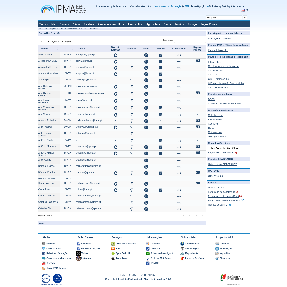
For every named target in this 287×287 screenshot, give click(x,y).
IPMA (41, 29)
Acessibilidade (192, 243)
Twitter (84, 253)
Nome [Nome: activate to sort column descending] (44, 48)
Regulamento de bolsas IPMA (223, 196)
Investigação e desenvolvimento (61, 29)
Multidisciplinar (215, 115)
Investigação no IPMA (219, 38)
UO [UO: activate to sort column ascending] (66, 48)
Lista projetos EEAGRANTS (222, 164)
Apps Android (123, 253)
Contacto (242, 6)
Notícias (50, 243)
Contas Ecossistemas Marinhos (224, 103)
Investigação (198, 6)
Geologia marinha (217, 136)
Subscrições (226, 248)
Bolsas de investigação (162, 253)
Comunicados (53, 248)
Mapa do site (191, 253)
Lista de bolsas (216, 187)
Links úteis (156, 248)
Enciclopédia (228, 6)
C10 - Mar (213, 74)
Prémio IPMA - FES (218, 50)
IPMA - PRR (214, 62)
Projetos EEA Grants (161, 258)
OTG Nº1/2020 (216, 176)
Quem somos (103, 6)
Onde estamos (120, 6)
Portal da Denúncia (194, 258)
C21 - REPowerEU (218, 87)
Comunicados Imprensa (58, 258)
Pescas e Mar (215, 119)
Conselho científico (140, 6)
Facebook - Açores (90, 248)
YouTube (50, 263)
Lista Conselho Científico (224, 148)
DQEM (211, 99)
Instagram (86, 258)
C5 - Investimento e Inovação (223, 66)
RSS (118, 248)
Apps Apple (122, 258)
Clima (211, 128)
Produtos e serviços (126, 243)
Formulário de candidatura (221, 192)
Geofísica (213, 123)
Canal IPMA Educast (56, 268)
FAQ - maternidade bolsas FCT (224, 200)
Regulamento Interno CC (221, 152)
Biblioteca (213, 6)
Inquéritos (225, 253)
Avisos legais (192, 248)
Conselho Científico (88, 29)
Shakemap (225, 258)
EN (247, 10)
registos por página (54, 41)
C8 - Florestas (215, 70)
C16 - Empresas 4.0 (218, 79)
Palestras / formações (57, 253)
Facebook (86, 243)
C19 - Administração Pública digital (226, 83)
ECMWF (155, 263)
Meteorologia (215, 132)
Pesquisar (184, 40)
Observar (224, 243)
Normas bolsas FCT (218, 204)
